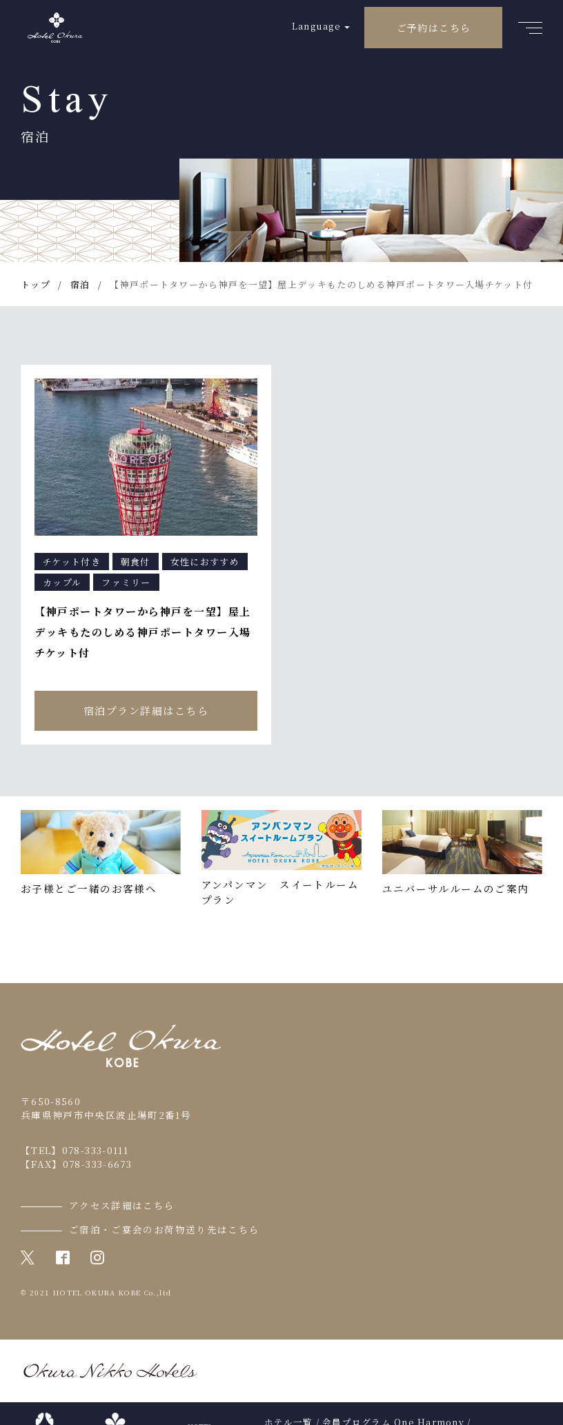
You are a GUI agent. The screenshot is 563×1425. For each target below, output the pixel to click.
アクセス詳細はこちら (122, 1205)
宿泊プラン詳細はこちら (146, 710)
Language (316, 25)
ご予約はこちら (434, 27)
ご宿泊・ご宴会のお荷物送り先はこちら (164, 1229)
